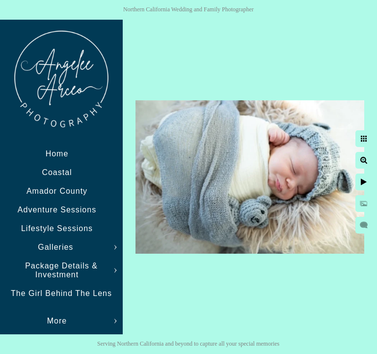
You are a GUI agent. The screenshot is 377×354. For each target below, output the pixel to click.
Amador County (57, 191)
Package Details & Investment (61, 270)
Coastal (57, 172)
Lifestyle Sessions (57, 228)
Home (57, 153)
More (57, 321)
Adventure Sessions (57, 210)
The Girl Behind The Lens (61, 293)
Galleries (57, 247)
